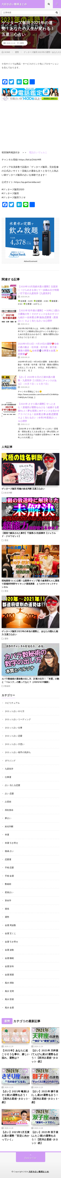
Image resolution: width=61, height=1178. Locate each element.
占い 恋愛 (9, 793)
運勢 (22, 43)
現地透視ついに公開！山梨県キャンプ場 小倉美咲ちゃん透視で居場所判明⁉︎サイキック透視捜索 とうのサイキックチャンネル (30, 583)
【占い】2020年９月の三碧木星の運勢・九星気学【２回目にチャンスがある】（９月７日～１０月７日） (37, 380)
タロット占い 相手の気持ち (18, 752)
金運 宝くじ (10, 933)
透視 (6, 540)
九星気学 (9, 768)
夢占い (8, 818)
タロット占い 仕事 (13, 727)
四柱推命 (9, 810)
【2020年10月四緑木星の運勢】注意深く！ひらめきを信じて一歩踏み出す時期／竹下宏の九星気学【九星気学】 (38, 290)
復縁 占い (9, 851)
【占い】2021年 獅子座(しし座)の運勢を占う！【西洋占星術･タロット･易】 (45, 1097)
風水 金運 (9, 1007)
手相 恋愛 (9, 867)
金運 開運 (9, 974)
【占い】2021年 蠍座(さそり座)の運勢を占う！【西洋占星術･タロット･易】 (16, 1097)
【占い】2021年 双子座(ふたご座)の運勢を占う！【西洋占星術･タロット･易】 (44, 1138)
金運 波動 (9, 949)
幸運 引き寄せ (11, 843)
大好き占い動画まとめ (39, 1171)
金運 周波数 (10, 925)
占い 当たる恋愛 (12, 785)
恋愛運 (8, 859)
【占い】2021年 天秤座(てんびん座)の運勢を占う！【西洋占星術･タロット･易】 (44, 1056)
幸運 (7, 834)
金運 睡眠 (9, 958)
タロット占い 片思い (14, 744)
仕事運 (8, 777)
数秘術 (7, 686)
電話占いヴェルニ (38, 152)
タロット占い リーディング (18, 719)
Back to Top (30, 1158)
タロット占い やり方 (14, 711)
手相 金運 (9, 875)
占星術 (8, 801)
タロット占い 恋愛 (13, 735)
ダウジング (10, 760)
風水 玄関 (9, 991)
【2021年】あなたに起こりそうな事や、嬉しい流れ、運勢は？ (15, 1054)
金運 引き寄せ (11, 941)
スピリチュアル (12, 703)
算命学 (8, 900)
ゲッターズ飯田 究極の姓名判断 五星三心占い (23, 488)
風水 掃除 (9, 982)
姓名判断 (8, 493)
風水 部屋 (9, 999)
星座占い (9, 892)
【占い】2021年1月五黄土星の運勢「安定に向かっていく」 (16, 1136)
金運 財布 (9, 966)
